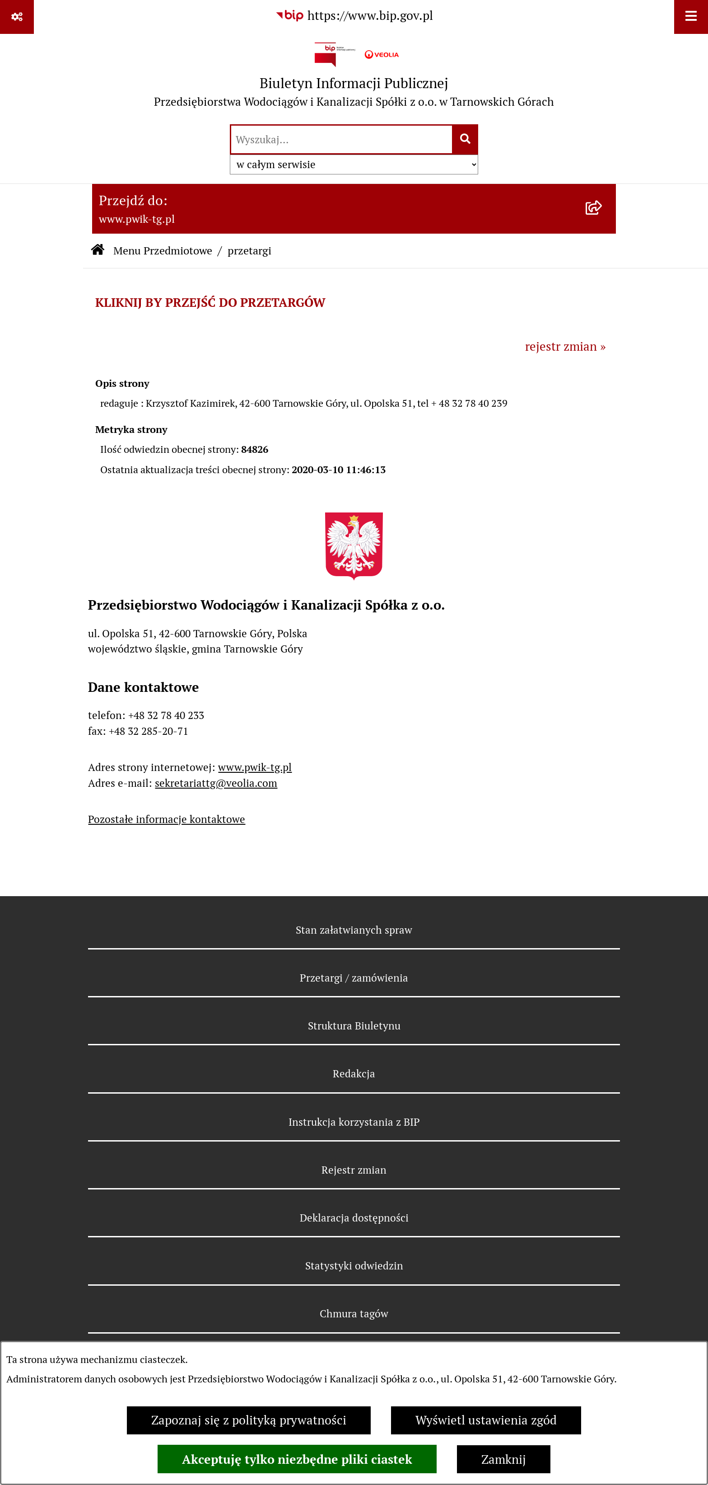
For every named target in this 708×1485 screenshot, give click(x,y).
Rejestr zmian (354, 1170)
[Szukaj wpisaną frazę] (465, 139)
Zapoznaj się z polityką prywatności (248, 1420)
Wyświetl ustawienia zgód (486, 1420)
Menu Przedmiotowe (162, 251)
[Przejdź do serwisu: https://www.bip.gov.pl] (354, 16)
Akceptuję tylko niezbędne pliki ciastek (297, 1459)
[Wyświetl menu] (691, 17)
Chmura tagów (354, 1314)
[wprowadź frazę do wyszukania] (341, 139)
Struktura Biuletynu (354, 1026)
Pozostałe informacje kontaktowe (166, 819)
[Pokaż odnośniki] (17, 17)
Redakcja (354, 1074)
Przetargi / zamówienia (354, 978)
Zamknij (503, 1459)
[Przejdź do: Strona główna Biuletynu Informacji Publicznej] (97, 251)
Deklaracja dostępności (354, 1218)
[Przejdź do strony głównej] (354, 78)
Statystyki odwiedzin (354, 1266)
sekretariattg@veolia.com (216, 783)
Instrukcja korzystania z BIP (354, 1122)
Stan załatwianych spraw (354, 930)
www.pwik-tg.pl (255, 767)
